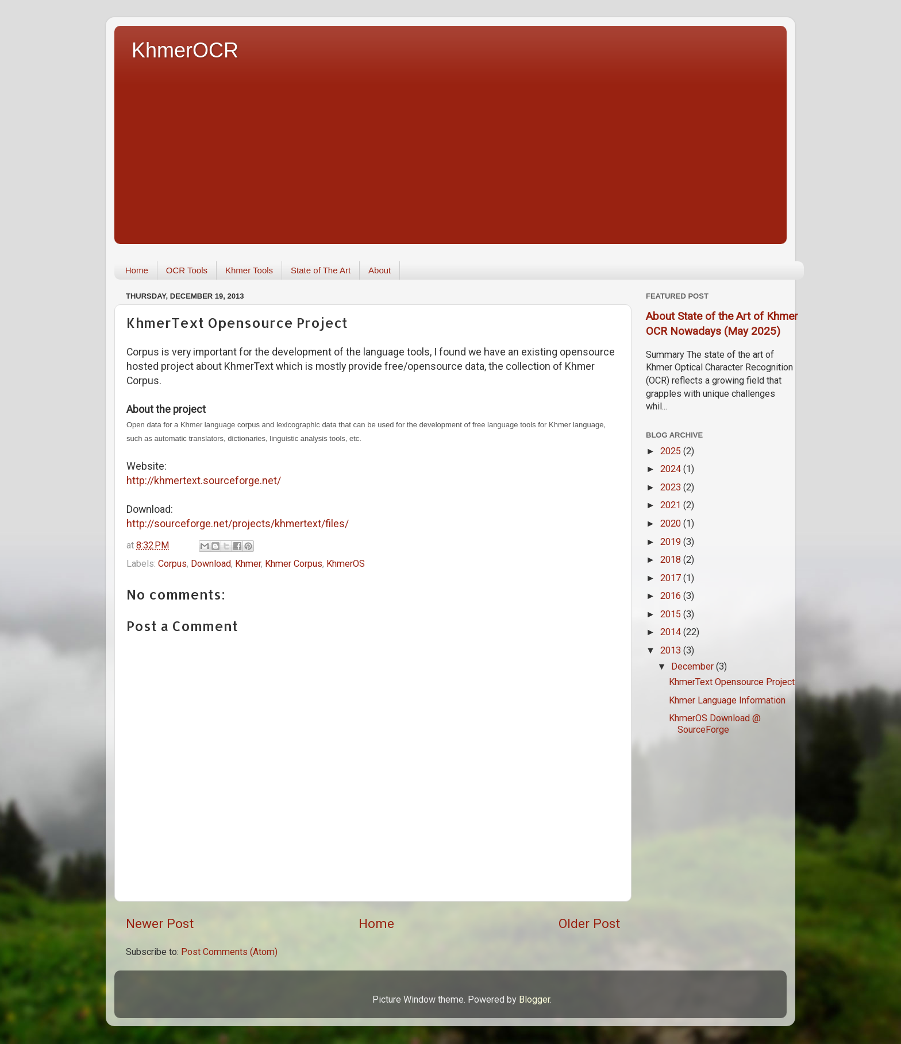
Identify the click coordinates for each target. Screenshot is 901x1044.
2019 (671, 541)
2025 (671, 451)
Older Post (589, 923)
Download (211, 563)
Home (136, 270)
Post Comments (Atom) (229, 951)
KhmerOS (345, 563)
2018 (671, 559)
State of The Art (321, 270)
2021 (671, 505)
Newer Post (160, 923)
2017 (671, 578)
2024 (671, 468)
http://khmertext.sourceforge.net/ (203, 480)
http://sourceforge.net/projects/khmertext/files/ (237, 523)
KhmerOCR (185, 50)
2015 (671, 614)
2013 (671, 650)
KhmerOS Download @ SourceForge (715, 723)
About (379, 270)
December (693, 666)
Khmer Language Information (727, 700)
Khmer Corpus (293, 563)
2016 (671, 595)
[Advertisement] (459, 149)
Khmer (248, 563)
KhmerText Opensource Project (732, 681)
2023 (671, 487)
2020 (671, 523)
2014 (671, 632)
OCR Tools (186, 270)
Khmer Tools (249, 270)
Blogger (534, 999)
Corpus (172, 563)
